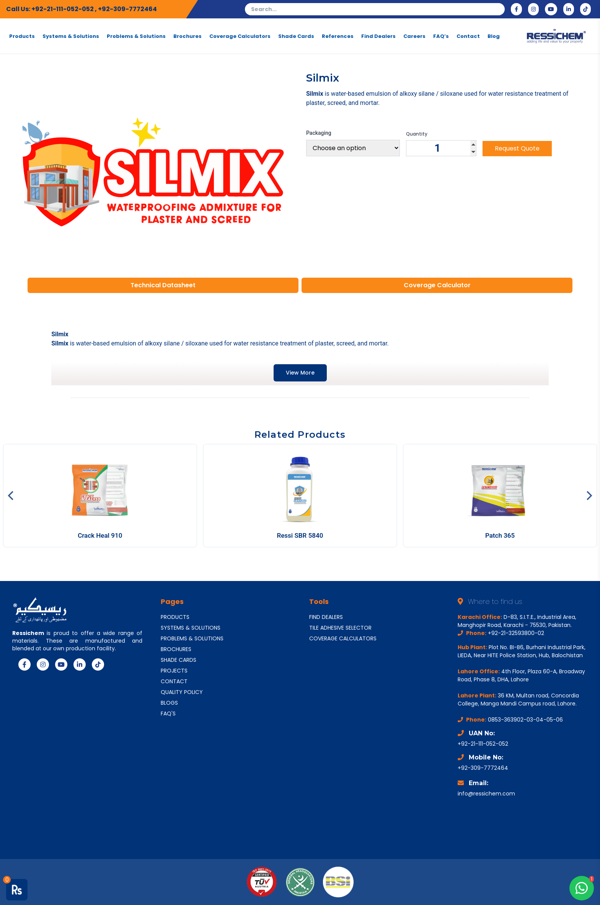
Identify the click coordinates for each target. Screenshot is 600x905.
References (338, 36)
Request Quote (517, 148)
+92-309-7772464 (127, 9)
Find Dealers (378, 36)
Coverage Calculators (240, 36)
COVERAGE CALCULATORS (343, 638)
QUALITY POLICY (182, 692)
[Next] (588, 495)
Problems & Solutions (136, 36)
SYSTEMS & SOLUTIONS (190, 628)
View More (300, 372)
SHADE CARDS (178, 660)
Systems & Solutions (70, 36)
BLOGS (169, 703)
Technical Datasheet (163, 285)
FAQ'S (168, 713)
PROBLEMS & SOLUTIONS (192, 638)
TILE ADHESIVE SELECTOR (340, 628)
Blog (494, 36)
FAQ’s (441, 36)
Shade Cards (296, 36)
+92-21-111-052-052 (63, 9)
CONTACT (174, 681)
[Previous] (11, 495)
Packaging (318, 133)
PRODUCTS (175, 617)
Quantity (416, 134)
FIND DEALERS (326, 617)
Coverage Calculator (437, 285)
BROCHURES (176, 649)
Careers (414, 36)
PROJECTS (174, 670)
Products (22, 36)
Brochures (187, 36)
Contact (468, 36)
